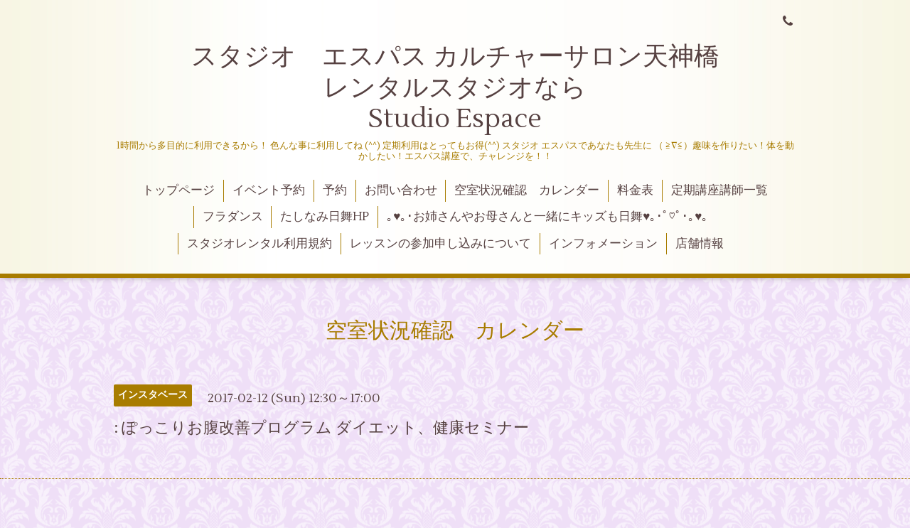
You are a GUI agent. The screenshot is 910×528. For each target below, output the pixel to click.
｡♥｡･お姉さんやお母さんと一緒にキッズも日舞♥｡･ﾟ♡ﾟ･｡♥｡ (547, 217)
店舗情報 (699, 244)
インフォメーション (603, 244)
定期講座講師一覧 (719, 190)
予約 (335, 190)
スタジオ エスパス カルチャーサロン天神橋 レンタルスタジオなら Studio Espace (483, 88)
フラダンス (233, 217)
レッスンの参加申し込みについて (440, 244)
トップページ (178, 190)
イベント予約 (268, 190)
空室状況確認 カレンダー (526, 190)
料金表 (635, 190)
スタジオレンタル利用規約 (259, 244)
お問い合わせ (401, 190)
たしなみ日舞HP (324, 217)
